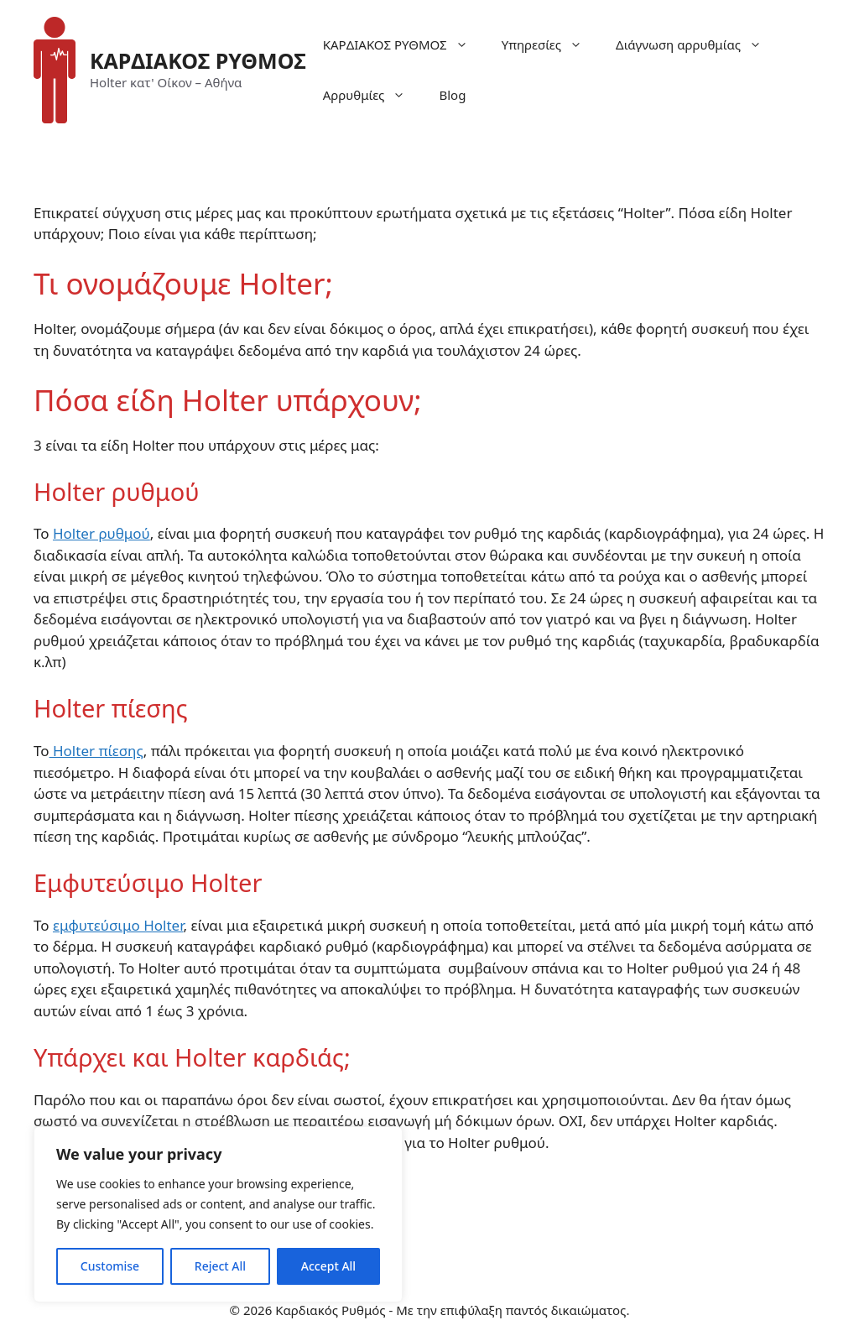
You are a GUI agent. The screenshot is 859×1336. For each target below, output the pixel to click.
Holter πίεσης (96, 750)
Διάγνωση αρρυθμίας (697, 44)
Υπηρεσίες (550, 44)
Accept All (328, 1266)
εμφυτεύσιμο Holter (118, 925)
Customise (110, 1266)
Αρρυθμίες (373, 95)
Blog (452, 94)
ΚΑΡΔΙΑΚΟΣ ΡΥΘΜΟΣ (198, 60)
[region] (218, 1214)
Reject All (220, 1266)
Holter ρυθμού (101, 533)
